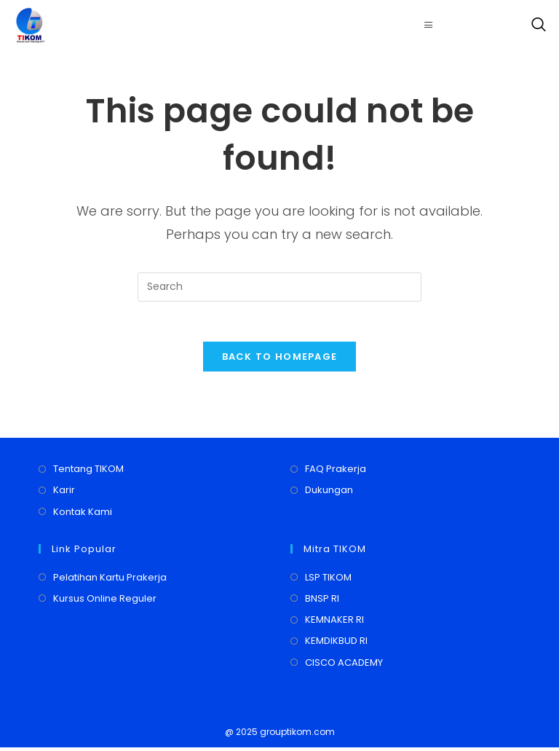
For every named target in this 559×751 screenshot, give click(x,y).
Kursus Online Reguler (104, 602)
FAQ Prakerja (335, 473)
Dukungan (329, 494)
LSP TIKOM (328, 581)
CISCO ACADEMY (344, 666)
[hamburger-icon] (429, 25)
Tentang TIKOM (88, 473)
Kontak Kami (82, 515)
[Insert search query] (279, 287)
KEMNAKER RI (334, 624)
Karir (64, 494)
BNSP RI (322, 602)
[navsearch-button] (535, 25)
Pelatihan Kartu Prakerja (110, 581)
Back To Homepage (280, 361)
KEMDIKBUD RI (336, 645)
